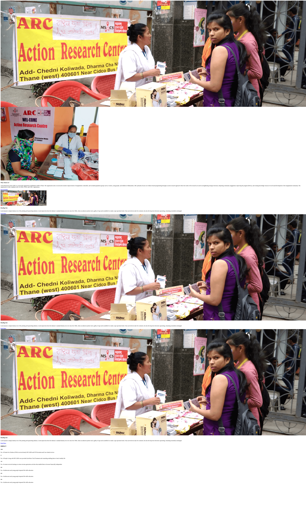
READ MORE (4, 189)
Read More (3, 213)
